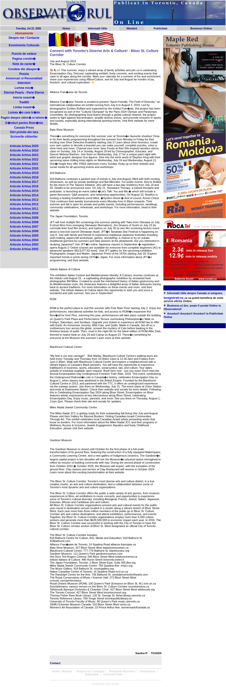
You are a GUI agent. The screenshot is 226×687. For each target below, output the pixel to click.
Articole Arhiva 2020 (24, 168)
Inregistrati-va (173, 298)
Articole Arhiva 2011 (24, 209)
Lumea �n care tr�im (24, 112)
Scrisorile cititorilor (24, 136)
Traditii (24, 102)
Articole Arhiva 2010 (24, 213)
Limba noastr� (24, 107)
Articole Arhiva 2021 (24, 164)
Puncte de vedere (24, 53)
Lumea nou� (23, 88)
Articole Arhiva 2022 (24, 159)
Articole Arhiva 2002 (24, 249)
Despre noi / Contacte (24, 38)
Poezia (24, 74)
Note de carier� (23, 64)
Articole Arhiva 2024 (24, 150)
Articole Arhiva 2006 (24, 231)
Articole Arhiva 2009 (24, 217)
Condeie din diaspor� (24, 69)
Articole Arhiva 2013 (24, 200)
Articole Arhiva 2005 (24, 235)
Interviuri (24, 83)
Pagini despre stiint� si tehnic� (24, 117)
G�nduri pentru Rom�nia (24, 123)
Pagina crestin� (24, 58)
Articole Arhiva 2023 (24, 155)
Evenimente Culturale (24, 45)
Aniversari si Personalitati (24, 78)
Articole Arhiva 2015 (24, 191)
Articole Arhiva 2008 (24, 222)
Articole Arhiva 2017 (24, 182)
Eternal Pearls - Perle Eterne (24, 92)
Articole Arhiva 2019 (24, 173)
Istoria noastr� (24, 97)
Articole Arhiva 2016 (24, 186)
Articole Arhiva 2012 (24, 204)
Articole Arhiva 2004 (24, 240)
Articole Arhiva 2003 (24, 244)
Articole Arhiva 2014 (24, 195)
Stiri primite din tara (24, 132)
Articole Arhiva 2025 (24, 146)
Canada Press (24, 127)
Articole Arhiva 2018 (24, 177)
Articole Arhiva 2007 (24, 226)
